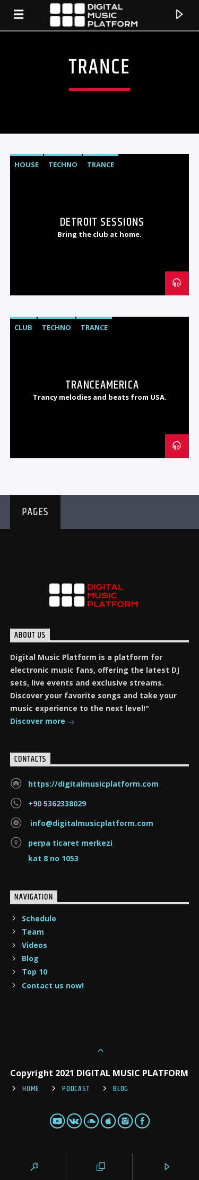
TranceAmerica (102, 385)
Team (33, 932)
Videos (34, 945)
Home (30, 1089)
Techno (62, 164)
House (26, 164)
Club (23, 327)
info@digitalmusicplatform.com (90, 823)
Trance (100, 164)
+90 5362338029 (57, 803)
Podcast (76, 1089)
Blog (30, 958)
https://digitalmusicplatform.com (93, 784)
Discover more (42, 722)
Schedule (39, 918)
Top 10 (34, 972)
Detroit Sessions (102, 222)
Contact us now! (53, 985)
